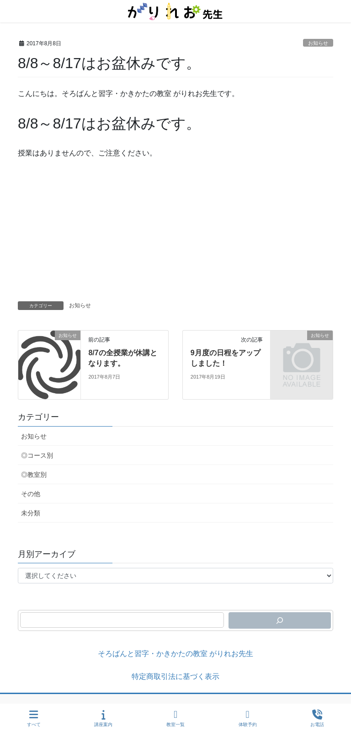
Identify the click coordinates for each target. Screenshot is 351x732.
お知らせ (318, 43)
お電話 (317, 718)
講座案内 (103, 718)
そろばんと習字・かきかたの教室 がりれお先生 (175, 653)
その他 (30, 493)
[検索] (280, 620)
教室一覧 (175, 718)
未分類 (30, 513)
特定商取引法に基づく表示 (175, 676)
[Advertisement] (175, 233)
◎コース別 (37, 455)
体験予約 (248, 718)
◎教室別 (34, 474)
